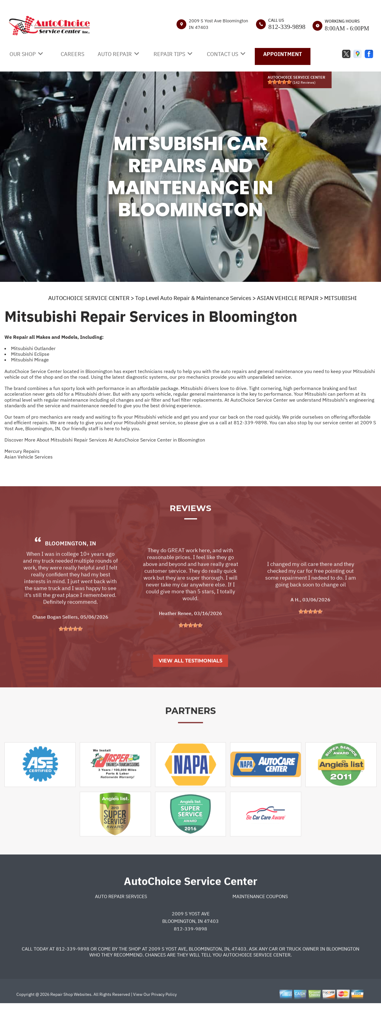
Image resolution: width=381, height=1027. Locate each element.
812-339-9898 (286, 26)
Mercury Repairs (22, 451)
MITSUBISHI (340, 298)
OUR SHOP (23, 54)
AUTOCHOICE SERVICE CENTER (88, 298)
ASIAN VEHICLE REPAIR (287, 298)
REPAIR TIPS (169, 54)
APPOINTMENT (282, 54)
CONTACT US (222, 54)
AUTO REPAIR (115, 54)
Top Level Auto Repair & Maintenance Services (193, 298)
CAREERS (72, 54)
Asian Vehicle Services (28, 457)
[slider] (279, 82)
